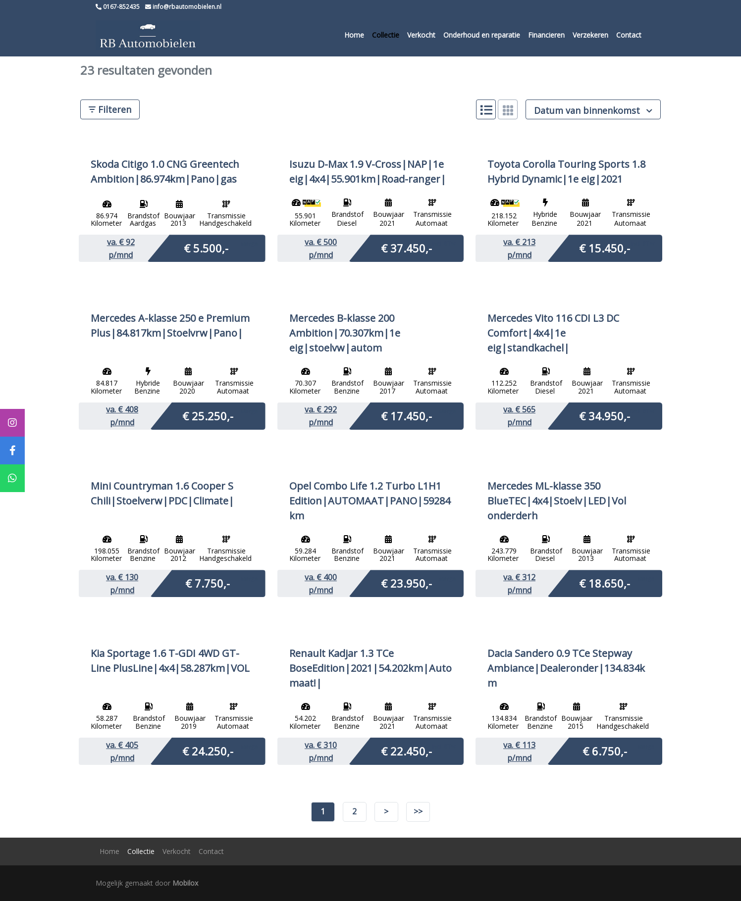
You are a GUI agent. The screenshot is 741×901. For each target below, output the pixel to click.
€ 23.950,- (406, 583)
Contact (628, 35)
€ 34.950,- (604, 415)
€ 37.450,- (406, 247)
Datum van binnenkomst (593, 110)
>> (418, 811)
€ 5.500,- (206, 247)
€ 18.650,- (604, 583)
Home (354, 35)
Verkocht (421, 35)
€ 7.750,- (207, 583)
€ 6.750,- (604, 750)
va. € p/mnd (121, 248)
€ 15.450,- (604, 247)
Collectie (385, 35)
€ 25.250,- (207, 415)
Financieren (546, 35)
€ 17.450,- (406, 415)
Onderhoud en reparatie (481, 35)
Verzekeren (590, 35)
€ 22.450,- (406, 750)
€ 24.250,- (207, 750)
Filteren (110, 109)
